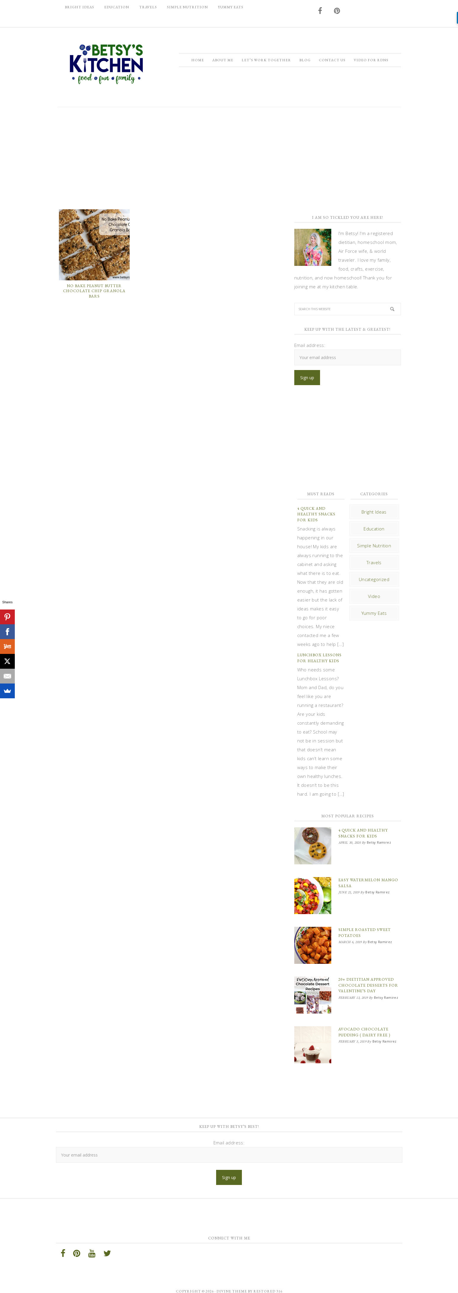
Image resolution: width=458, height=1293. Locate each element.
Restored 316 (267, 1276)
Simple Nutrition (374, 546)
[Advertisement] (229, 157)
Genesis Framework (246, 1283)
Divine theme (231, 1276)
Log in (305, 1283)
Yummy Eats (374, 613)
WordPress (283, 1283)
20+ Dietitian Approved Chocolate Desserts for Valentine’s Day (368, 976)
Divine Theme (200, 1283)
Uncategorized (374, 579)
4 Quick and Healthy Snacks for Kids (316, 514)
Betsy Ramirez (106, 64)
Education (374, 529)
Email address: (310, 345)
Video (374, 596)
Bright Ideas (374, 512)
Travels (374, 562)
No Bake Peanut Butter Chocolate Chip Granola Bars (94, 291)
